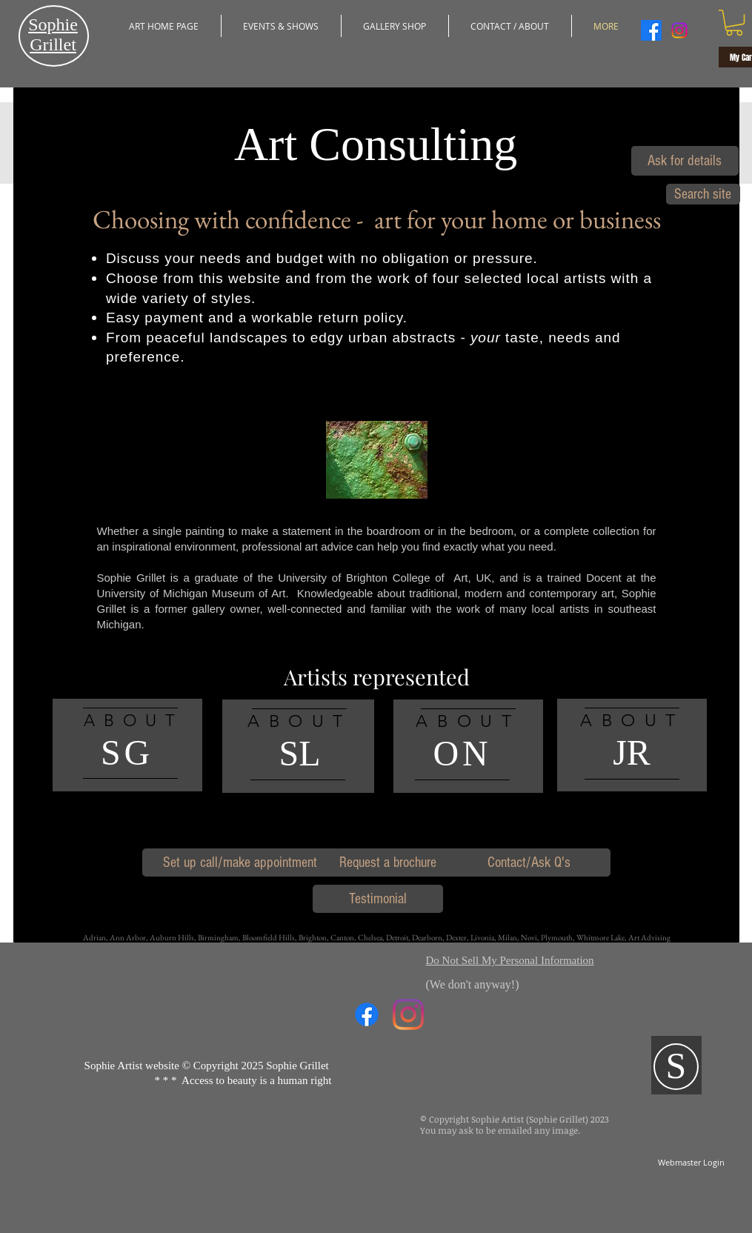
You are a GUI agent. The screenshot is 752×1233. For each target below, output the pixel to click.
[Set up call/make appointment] (240, 862)
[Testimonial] (378, 899)
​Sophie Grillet (53, 34)
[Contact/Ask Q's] (528, 862)
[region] (127, 746)
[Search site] (703, 194)
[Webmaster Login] (691, 1162)
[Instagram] (679, 30)
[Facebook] (651, 30)
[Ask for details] (685, 161)
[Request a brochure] (388, 862)
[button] (281, 26)
